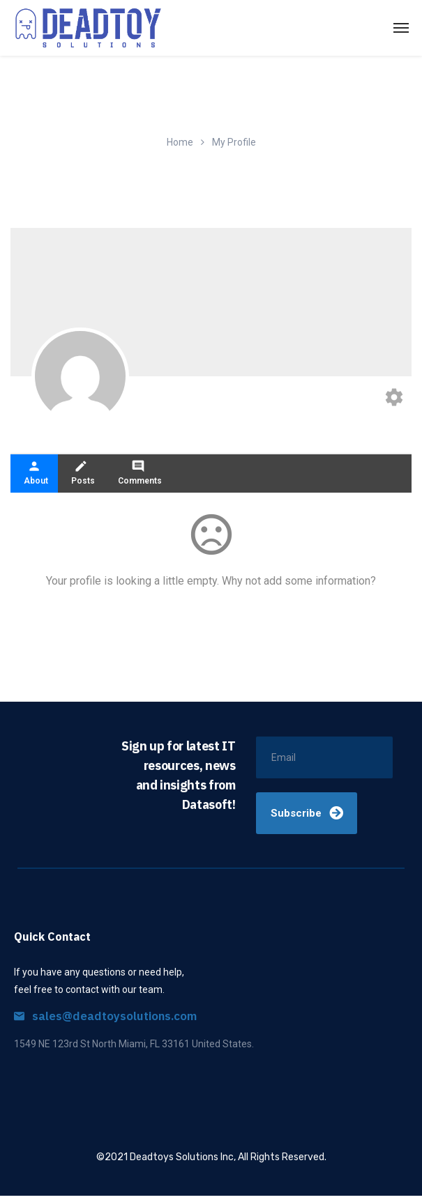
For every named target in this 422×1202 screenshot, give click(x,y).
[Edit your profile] (394, 399)
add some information (317, 587)
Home (180, 142)
